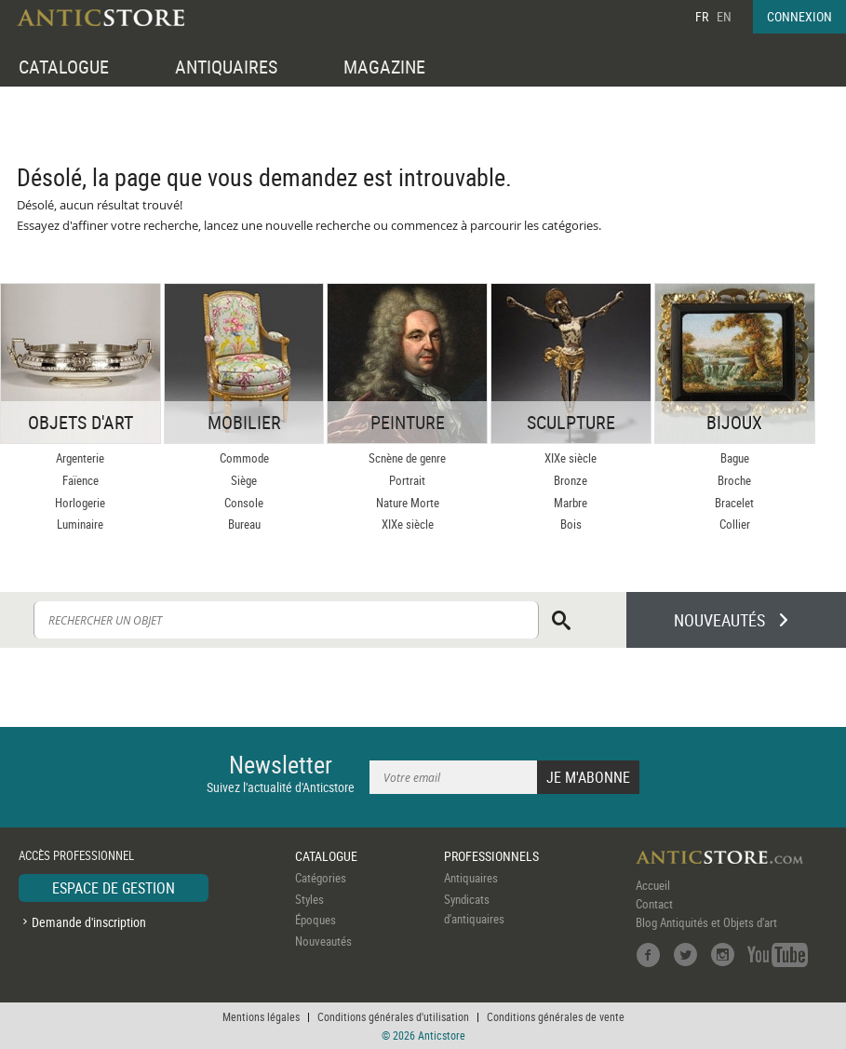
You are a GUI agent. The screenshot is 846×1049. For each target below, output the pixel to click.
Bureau (244, 524)
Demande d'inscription (89, 922)
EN (724, 16)
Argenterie (80, 458)
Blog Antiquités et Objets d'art (706, 922)
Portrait (407, 480)
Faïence (80, 480)
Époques (315, 919)
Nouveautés (323, 941)
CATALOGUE (64, 66)
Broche (734, 480)
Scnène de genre (407, 458)
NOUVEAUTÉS (719, 620)
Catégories (320, 877)
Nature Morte (407, 502)
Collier (734, 524)
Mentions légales (261, 1016)
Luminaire (80, 524)
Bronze (570, 480)
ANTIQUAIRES (226, 66)
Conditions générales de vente (555, 1016)
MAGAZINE (384, 66)
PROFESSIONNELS (491, 856)
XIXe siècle (408, 524)
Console (243, 502)
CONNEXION (799, 16)
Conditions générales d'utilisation (393, 1016)
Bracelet (734, 502)
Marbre (570, 502)
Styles (309, 899)
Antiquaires (471, 877)
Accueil (653, 885)
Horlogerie (80, 502)
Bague (734, 458)
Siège (244, 480)
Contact (654, 903)
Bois (571, 524)
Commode (244, 458)
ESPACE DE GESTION (113, 888)
